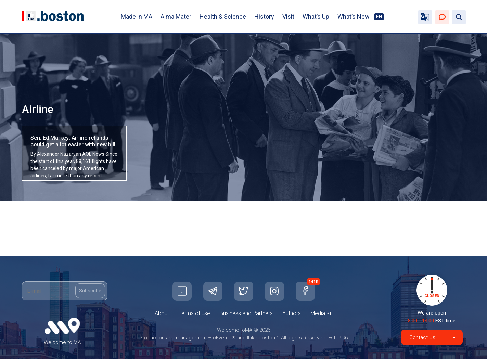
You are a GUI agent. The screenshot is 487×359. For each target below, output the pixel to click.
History (264, 16)
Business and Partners (246, 313)
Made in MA (136, 16)
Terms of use (194, 313)
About (162, 313)
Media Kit (321, 313)
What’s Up (316, 16)
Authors (291, 313)
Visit (288, 16)
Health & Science (223, 16)
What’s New (353, 16)
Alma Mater (176, 16)
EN (379, 17)
